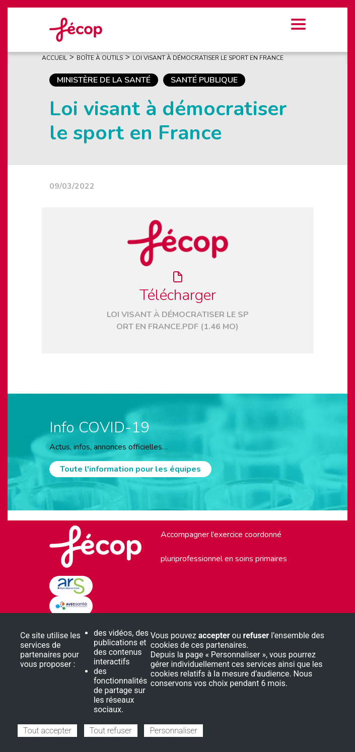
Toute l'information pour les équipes (130, 469)
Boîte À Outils (100, 58)
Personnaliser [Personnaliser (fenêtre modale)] (173, 730)
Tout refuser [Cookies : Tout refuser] (111, 730)
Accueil (54, 58)
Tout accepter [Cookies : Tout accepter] (47, 730)
